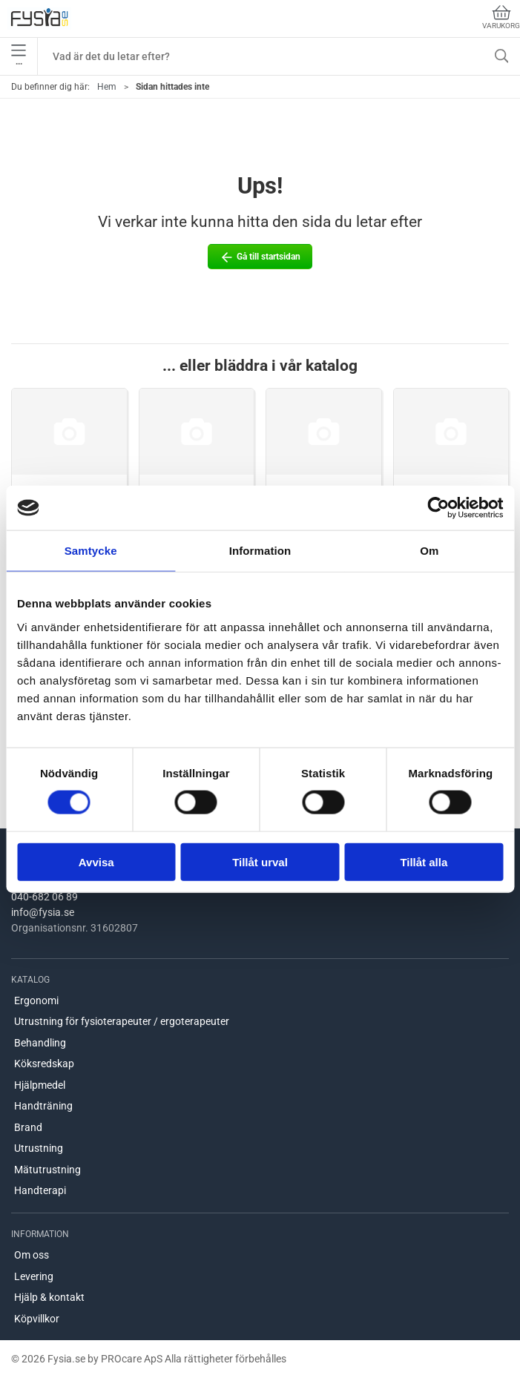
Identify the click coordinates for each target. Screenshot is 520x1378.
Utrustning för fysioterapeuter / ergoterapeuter (121, 1021)
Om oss (31, 1255)
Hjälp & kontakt (49, 1297)
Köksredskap (44, 1063)
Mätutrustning (47, 1170)
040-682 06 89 (44, 897)
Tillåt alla (423, 861)
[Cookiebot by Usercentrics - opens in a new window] (438, 508)
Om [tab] (429, 550)
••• (18, 56)
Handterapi (40, 1190)
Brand (28, 1127)
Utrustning (38, 1148)
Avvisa (96, 861)
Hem (106, 87)
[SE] (39, 18)
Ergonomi (36, 1000)
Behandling (40, 1043)
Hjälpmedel (39, 1085)
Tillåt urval (260, 861)
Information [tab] (260, 550)
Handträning (43, 1106)
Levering (33, 1276)
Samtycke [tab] (91, 550)
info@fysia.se (42, 912)
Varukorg (501, 17)
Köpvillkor (36, 1319)
